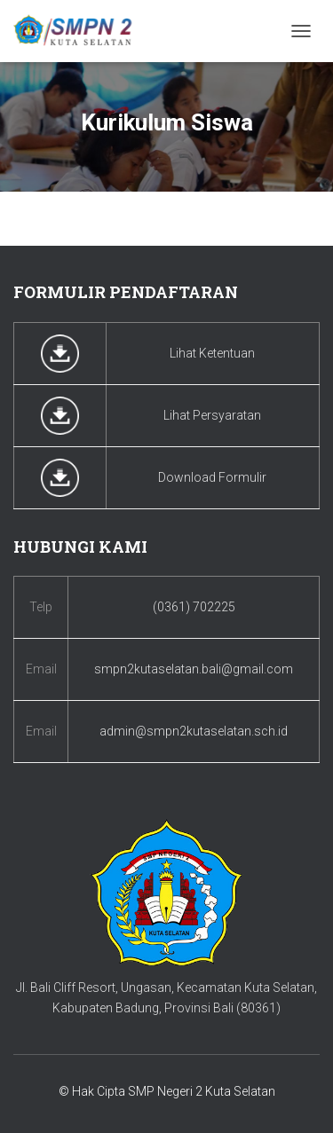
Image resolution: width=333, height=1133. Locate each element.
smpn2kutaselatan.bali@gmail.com (193, 669)
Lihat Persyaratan (212, 415)
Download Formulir (212, 477)
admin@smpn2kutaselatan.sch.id (193, 731)
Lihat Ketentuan (212, 353)
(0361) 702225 (194, 607)
